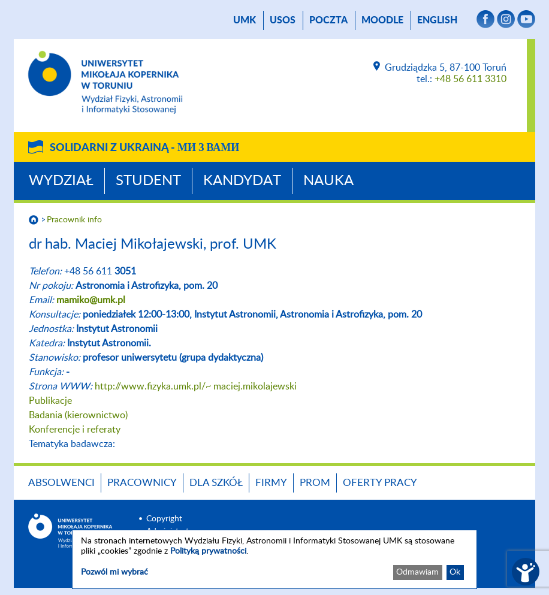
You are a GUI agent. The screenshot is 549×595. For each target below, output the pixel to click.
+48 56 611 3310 (470, 79)
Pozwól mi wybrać (114, 572)
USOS (282, 20)
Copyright (164, 519)
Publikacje (50, 401)
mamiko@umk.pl (90, 300)
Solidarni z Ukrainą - (144, 148)
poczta (328, 20)
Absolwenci (61, 483)
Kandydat (242, 181)
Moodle (382, 20)
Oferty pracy (380, 483)
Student (148, 181)
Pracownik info (74, 220)
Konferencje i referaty (74, 429)
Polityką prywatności (208, 551)
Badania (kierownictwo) (78, 415)
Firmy (271, 483)
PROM (315, 483)
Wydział (61, 181)
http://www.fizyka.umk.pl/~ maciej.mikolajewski (196, 386)
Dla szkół (216, 483)
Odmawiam (417, 572)
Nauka (328, 181)
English (437, 20)
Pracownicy (142, 483)
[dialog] (274, 559)
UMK (244, 20)
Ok (455, 572)
